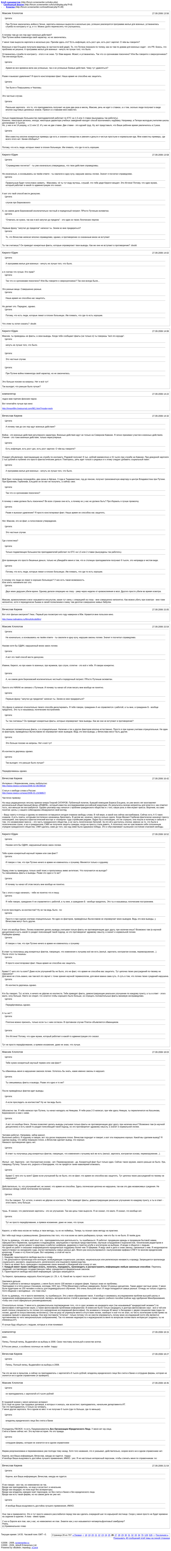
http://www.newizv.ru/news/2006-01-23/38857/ (24, 793)
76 (142, 1535)
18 (86, 1535)
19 (89, 1535)
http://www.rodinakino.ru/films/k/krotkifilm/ (21, 619)
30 (126, 1535)
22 (99, 1535)
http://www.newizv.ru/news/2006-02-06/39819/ (24, 786)
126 (146, 1535)
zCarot (35, 1547)
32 (132, 1535)
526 (151, 1535)
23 (102, 1535)
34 (139, 1535)
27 (116, 1535)
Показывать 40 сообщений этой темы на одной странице (141, 1538)
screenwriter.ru (22, 1543)
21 (96, 1535)
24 (106, 1535)
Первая (77, 1535)
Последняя (162, 1535)
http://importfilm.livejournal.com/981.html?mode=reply (27, 408)
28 (119, 1535)
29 (122, 1535)
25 (109, 1535)
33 (136, 1535)
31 (129, 1535)
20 (92, 1535)
